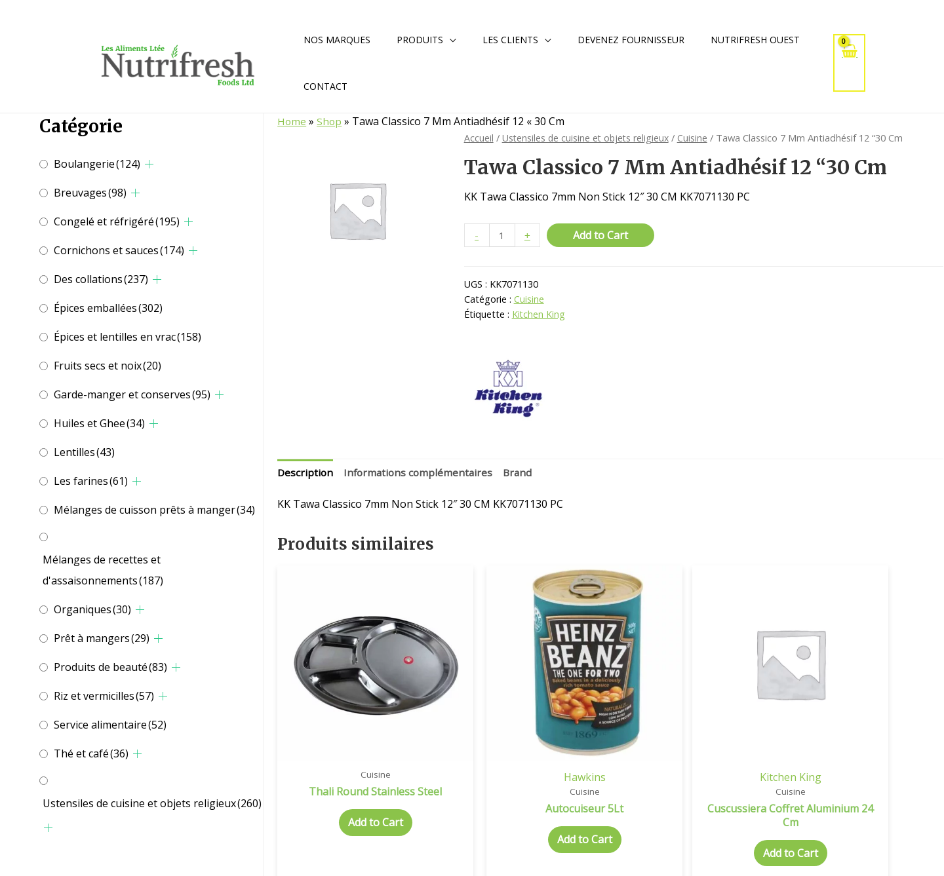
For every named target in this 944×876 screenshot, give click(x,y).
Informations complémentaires (421, 474)
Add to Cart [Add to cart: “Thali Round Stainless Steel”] (356, 800)
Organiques (92, 609)
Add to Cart (601, 235)
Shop (330, 121)
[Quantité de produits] (503, 235)
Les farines (91, 481)
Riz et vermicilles (104, 696)
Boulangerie (97, 164)
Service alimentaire (110, 724)
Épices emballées (108, 308)
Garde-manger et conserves (132, 394)
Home (292, 121)
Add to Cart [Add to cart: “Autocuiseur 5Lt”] (525, 804)
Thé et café (91, 753)
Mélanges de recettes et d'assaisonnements (103, 570)
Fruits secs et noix (107, 365)
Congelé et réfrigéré (117, 221)
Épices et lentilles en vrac (127, 337)
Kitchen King (539, 315)
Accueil (479, 137)
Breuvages (90, 192)
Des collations (101, 279)
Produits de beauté (110, 667)
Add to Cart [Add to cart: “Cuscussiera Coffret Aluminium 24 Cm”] (695, 817)
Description (305, 474)
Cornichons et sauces (119, 250)
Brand (523, 474)
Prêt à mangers (101, 638)
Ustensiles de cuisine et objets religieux (152, 803)
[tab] (305, 474)
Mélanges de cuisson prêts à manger (154, 510)
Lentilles (84, 452)
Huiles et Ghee (99, 423)
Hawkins (526, 740)
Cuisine (697, 137)
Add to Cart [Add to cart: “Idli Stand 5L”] (864, 804)
